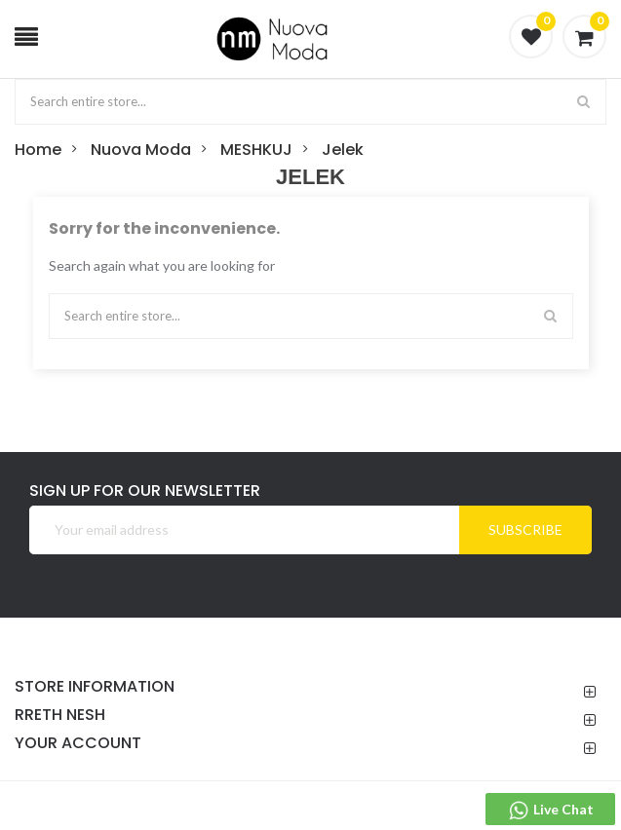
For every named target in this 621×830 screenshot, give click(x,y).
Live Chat (550, 810)
